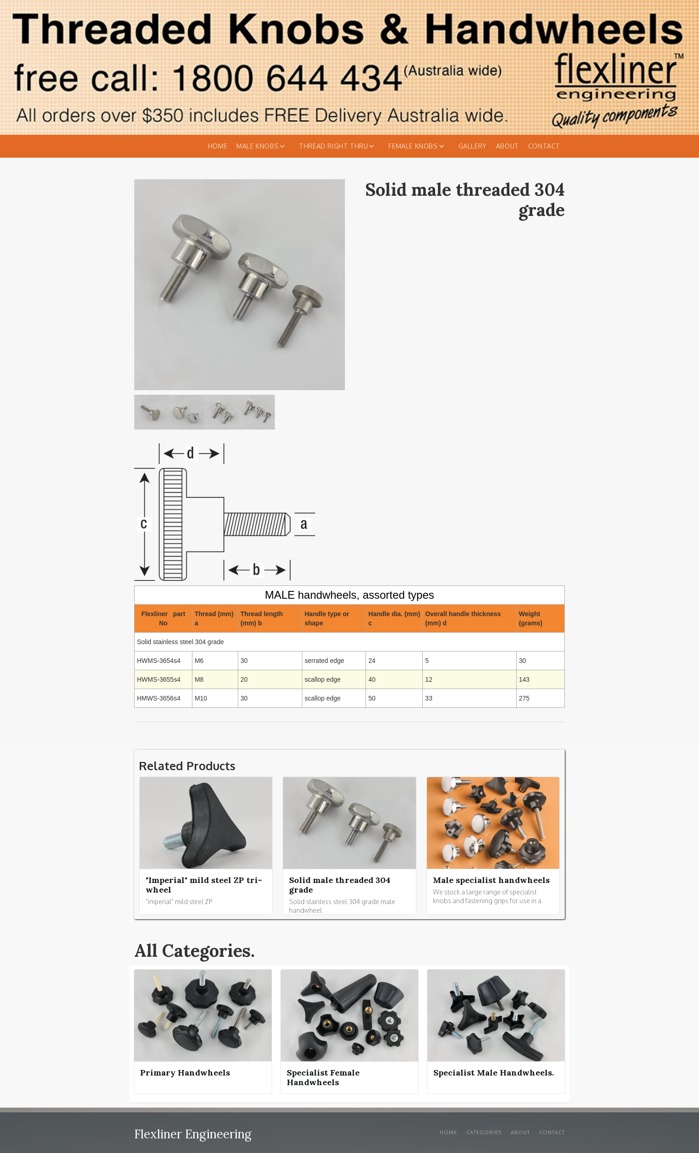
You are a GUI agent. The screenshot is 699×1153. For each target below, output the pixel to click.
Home (217, 146)
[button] (263, 146)
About (507, 146)
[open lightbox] (151, 415)
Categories (484, 1132)
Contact (544, 146)
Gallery (473, 146)
